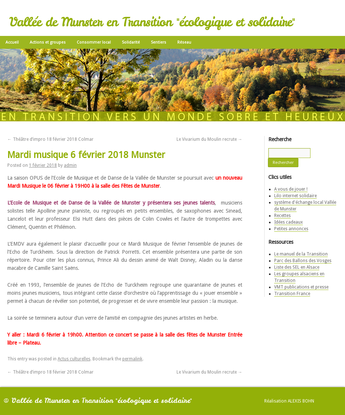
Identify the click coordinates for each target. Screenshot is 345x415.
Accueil (12, 42)
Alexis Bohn (301, 401)
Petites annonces (291, 228)
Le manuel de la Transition (301, 254)
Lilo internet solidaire (295, 195)
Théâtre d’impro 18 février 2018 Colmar (50, 139)
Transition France (292, 293)
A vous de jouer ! (291, 189)
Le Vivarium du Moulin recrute (209, 139)
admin (70, 165)
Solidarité (131, 42)
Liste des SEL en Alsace (296, 267)
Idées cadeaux (288, 222)
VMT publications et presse (301, 287)
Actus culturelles (74, 358)
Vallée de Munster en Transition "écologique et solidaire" (152, 22)
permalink (132, 358)
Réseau (184, 42)
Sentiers (158, 42)
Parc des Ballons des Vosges (302, 260)
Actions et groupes (48, 42)
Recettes (282, 215)
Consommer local (94, 42)
